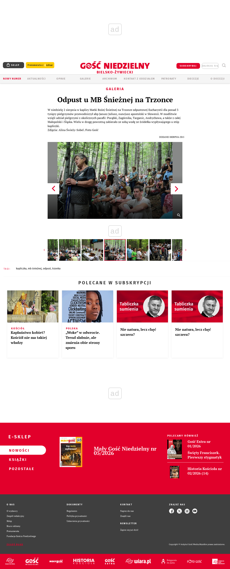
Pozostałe (17, 469)
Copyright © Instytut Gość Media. (184, 544)
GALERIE (85, 78)
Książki (17, 459)
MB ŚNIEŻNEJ (35, 268)
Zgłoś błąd (15, 544)
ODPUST (47, 268)
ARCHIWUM (109, 78)
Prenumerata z (40, 65)
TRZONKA (56, 268)
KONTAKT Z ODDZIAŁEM (139, 78)
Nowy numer (12, 78)
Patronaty (168, 78)
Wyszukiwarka (223, 65)
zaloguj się (210, 66)
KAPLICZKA (21, 268)
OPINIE (60, 78)
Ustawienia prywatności (78, 521)
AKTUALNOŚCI (36, 78)
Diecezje (193, 78)
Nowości (17, 450)
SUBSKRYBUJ (188, 66)
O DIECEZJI (218, 78)
